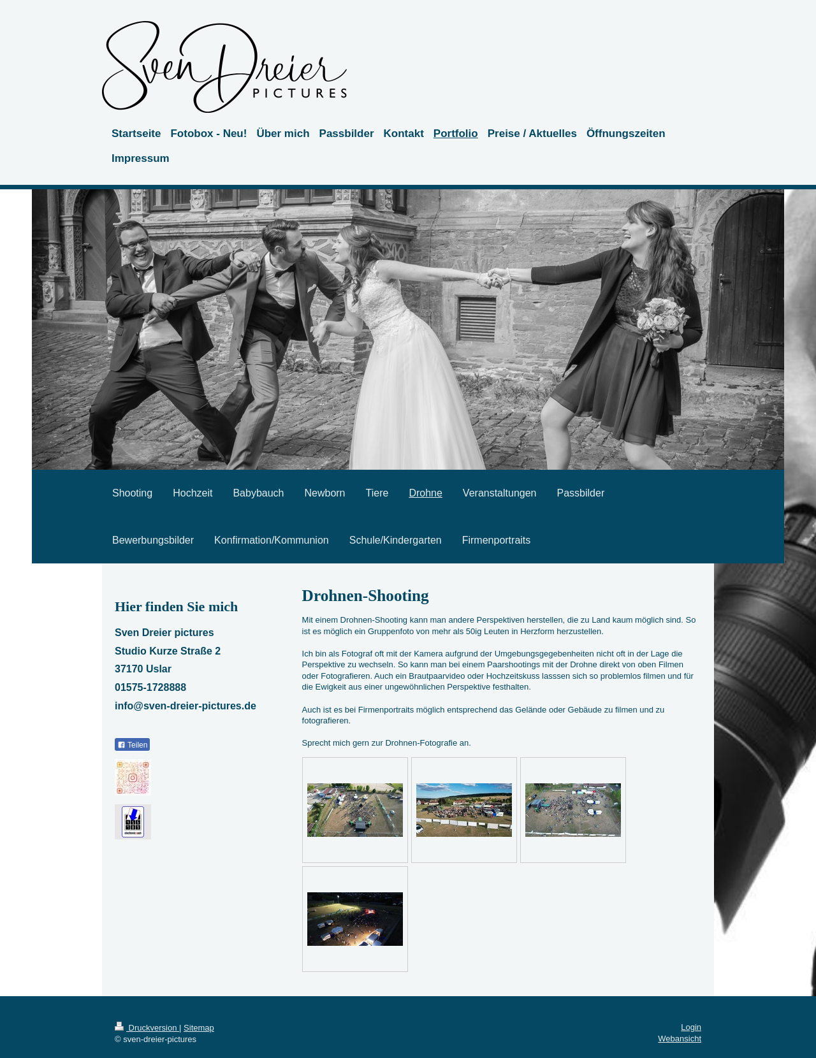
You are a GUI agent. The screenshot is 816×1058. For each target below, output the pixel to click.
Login (691, 1027)
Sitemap (199, 1028)
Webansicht (679, 1038)
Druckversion (147, 1028)
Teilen (132, 745)
